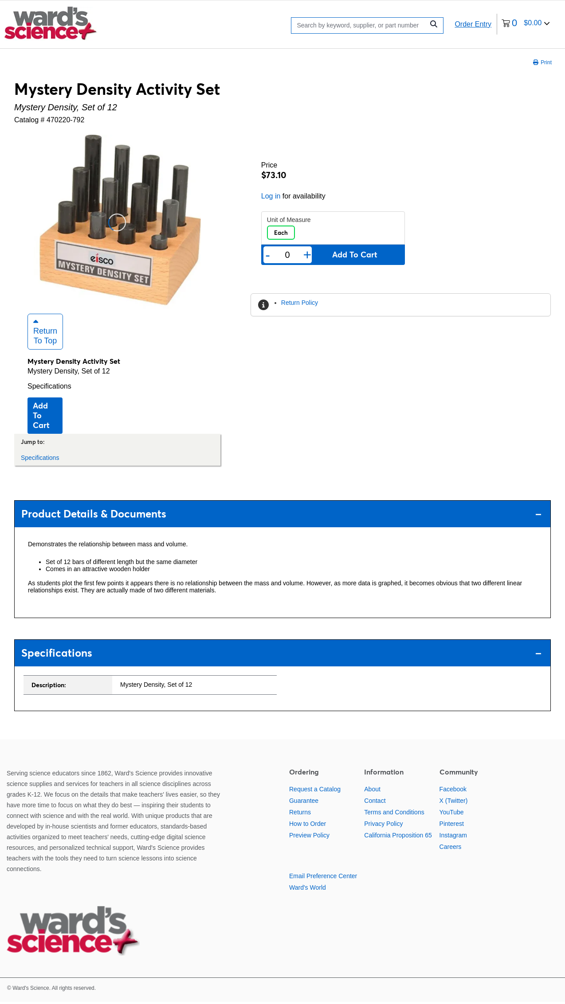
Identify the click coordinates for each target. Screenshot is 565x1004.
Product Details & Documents (281, 516)
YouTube (451, 813)
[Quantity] (287, 255)
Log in (271, 196)
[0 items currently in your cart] (525, 24)
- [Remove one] (267, 254)
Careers (450, 848)
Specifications (49, 388)
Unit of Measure (289, 219)
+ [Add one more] (307, 254)
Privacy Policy (383, 825)
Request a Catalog (315, 790)
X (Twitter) (453, 802)
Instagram (453, 837)
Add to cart (41, 417)
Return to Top (45, 333)
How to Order (307, 825)
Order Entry (473, 24)
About (372, 790)
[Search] (360, 25)
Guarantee (303, 802)
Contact (374, 802)
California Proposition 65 (398, 837)
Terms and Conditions (394, 813)
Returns (300, 813)
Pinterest (451, 825)
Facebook (453, 790)
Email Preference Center (323, 877)
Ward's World (307, 889)
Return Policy (299, 302)
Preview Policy (309, 837)
